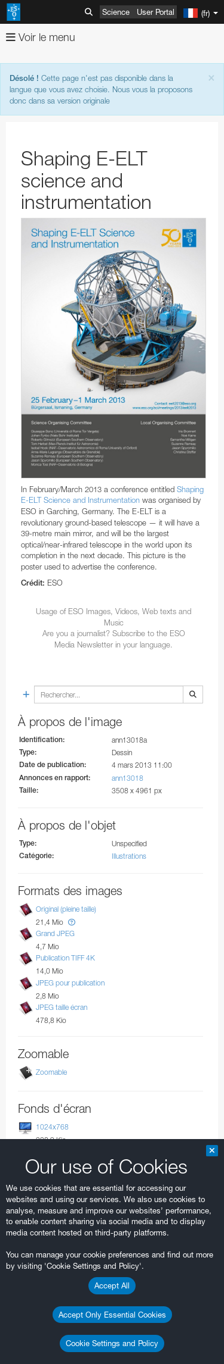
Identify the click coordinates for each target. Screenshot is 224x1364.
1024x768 (52, 1126)
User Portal (155, 12)
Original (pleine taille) (66, 909)
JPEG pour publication (70, 982)
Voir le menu (40, 37)
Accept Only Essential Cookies (112, 1314)
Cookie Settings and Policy (112, 1343)
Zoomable (51, 1072)
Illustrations (129, 856)
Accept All (112, 1285)
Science (116, 12)
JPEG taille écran (61, 1007)
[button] (71, 922)
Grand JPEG (55, 933)
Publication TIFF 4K (65, 958)
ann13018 (127, 778)
